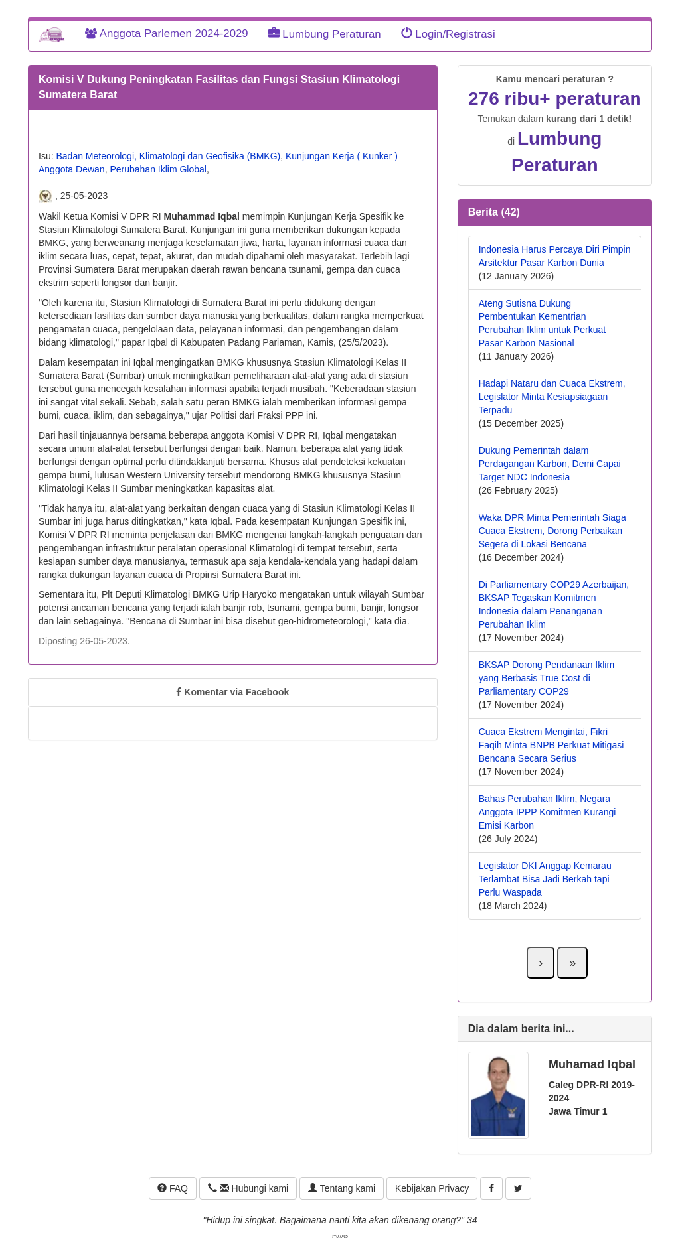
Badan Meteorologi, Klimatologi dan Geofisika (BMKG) (168, 156)
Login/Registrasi (448, 34)
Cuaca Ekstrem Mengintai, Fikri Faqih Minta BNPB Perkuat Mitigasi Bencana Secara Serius (551, 745)
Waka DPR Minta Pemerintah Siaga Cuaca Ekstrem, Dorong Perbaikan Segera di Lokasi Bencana (552, 530)
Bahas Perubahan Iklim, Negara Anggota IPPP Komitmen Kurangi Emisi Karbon (547, 812)
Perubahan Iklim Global (158, 169)
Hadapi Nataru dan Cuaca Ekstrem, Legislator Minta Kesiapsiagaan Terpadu (552, 396)
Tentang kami (341, 1188)
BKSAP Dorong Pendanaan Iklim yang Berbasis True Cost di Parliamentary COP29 (546, 678)
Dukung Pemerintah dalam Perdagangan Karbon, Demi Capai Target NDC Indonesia (550, 463)
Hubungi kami (248, 1188)
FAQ (172, 1188)
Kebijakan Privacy (432, 1188)
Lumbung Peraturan (324, 34)
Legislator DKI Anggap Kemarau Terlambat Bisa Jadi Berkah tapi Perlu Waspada (545, 879)
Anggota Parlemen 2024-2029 (166, 33)
